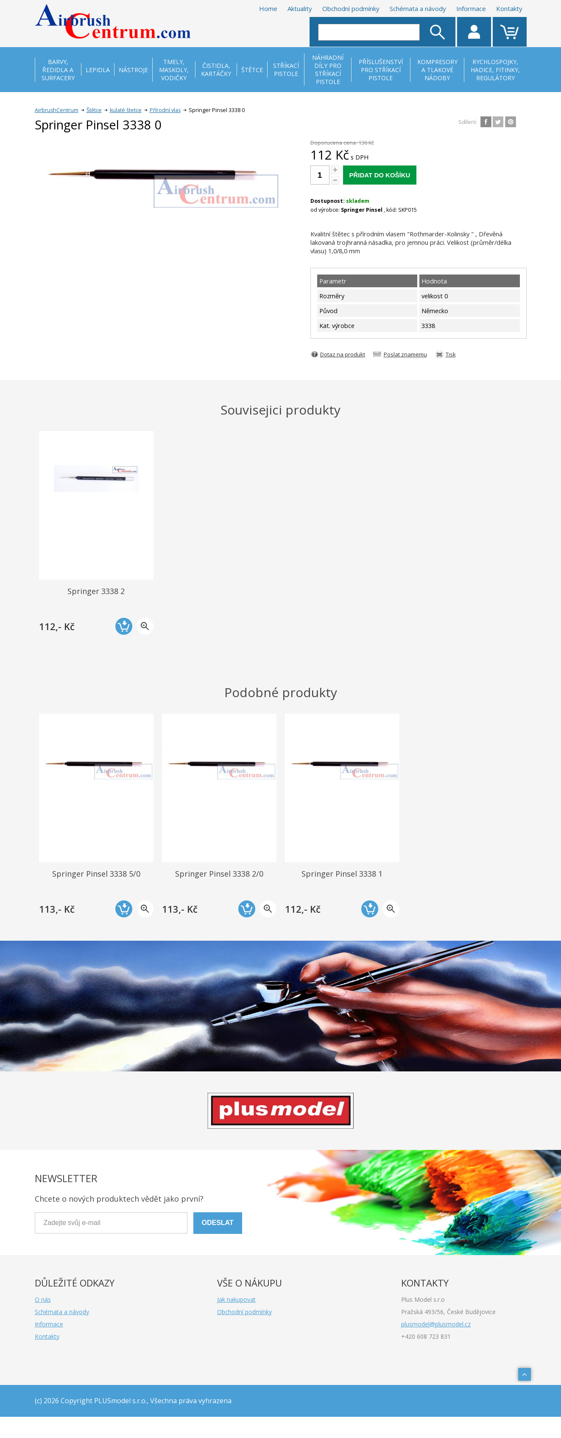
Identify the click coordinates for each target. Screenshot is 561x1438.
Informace (471, 8)
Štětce (94, 110)
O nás (43, 1299)
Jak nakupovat (236, 1299)
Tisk (451, 354)
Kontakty (509, 8)
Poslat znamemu (405, 354)
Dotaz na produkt (342, 354)
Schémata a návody (418, 8)
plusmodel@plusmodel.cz (436, 1324)
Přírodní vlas (165, 110)
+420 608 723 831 (426, 1336)
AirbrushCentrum (56, 110)
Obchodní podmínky (351, 8)
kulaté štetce (126, 110)
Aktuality (299, 8)
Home (268, 8)
